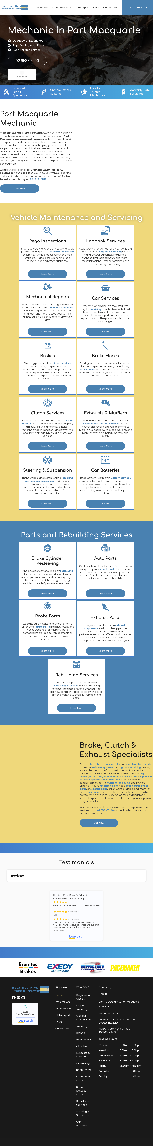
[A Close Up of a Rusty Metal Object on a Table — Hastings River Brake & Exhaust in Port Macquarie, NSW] (116, 151)
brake (89, 764)
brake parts (42, 626)
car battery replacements (105, 776)
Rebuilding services (65, 685)
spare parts (133, 786)
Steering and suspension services (48, 479)
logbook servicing (130, 767)
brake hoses (87, 369)
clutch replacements (138, 764)
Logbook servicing (110, 251)
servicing (95, 309)
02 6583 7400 (38, 179)
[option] (28, 967)
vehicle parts (107, 569)
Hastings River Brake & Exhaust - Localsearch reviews (76, 916)
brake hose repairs (108, 764)
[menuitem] (40, 7)
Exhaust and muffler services (101, 423)
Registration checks (62, 251)
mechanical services (60, 307)
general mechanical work (106, 779)
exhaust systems (102, 767)
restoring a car (109, 786)
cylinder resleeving (118, 782)
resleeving (66, 571)
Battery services (121, 478)
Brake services (62, 363)
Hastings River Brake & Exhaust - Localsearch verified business (25, 1014)
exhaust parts (98, 789)
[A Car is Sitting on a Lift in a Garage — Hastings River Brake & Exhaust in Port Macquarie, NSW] (36, 784)
